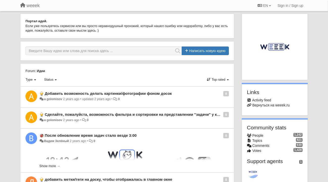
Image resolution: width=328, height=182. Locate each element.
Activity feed (261, 100)
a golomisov (53, 99)
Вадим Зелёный (56, 141)
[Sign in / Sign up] (290, 5)
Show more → (49, 166)
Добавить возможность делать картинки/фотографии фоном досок (108, 93)
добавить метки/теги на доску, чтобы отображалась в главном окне (108, 179)
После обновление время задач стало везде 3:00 (90, 135)
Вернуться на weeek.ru (271, 105)
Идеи (41, 71)
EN (264, 6)
